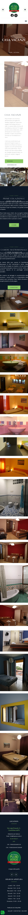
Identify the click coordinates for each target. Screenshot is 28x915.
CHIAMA (14, 225)
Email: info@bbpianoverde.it (14, 836)
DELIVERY (24, 911)
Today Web (18, 907)
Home (10, 52)
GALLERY (10, 911)
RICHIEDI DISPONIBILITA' (12, 162)
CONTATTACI (14, 287)
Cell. (14, 841)
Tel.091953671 (14, 838)
